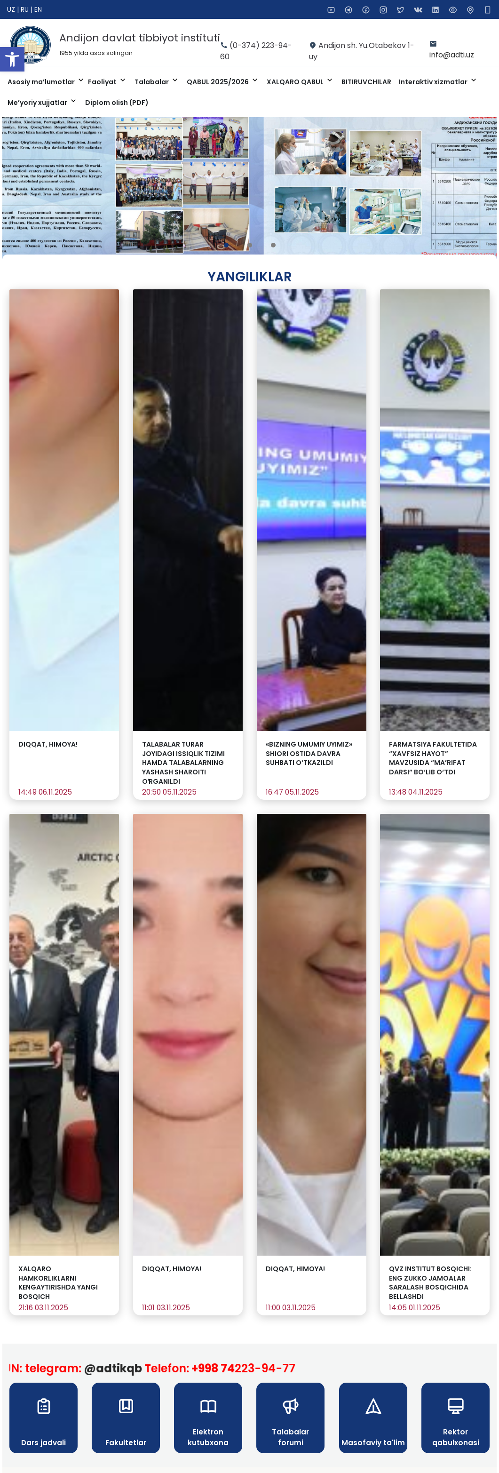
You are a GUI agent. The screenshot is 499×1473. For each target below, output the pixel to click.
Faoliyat (103, 82)
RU (26, 9)
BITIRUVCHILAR (366, 82)
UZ (12, 9)
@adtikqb (124, 1368)
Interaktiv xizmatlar (434, 82)
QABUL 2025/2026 (218, 82)
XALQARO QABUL (296, 82)
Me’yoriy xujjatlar (38, 102)
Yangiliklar (249, 277)
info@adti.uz (451, 54)
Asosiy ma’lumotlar (42, 82)
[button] (12, 59)
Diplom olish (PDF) (117, 102)
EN (38, 9)
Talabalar (152, 82)
